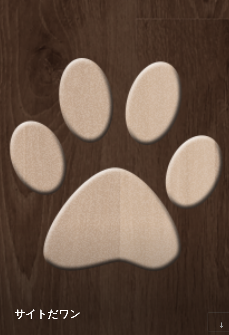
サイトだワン (47, 314)
